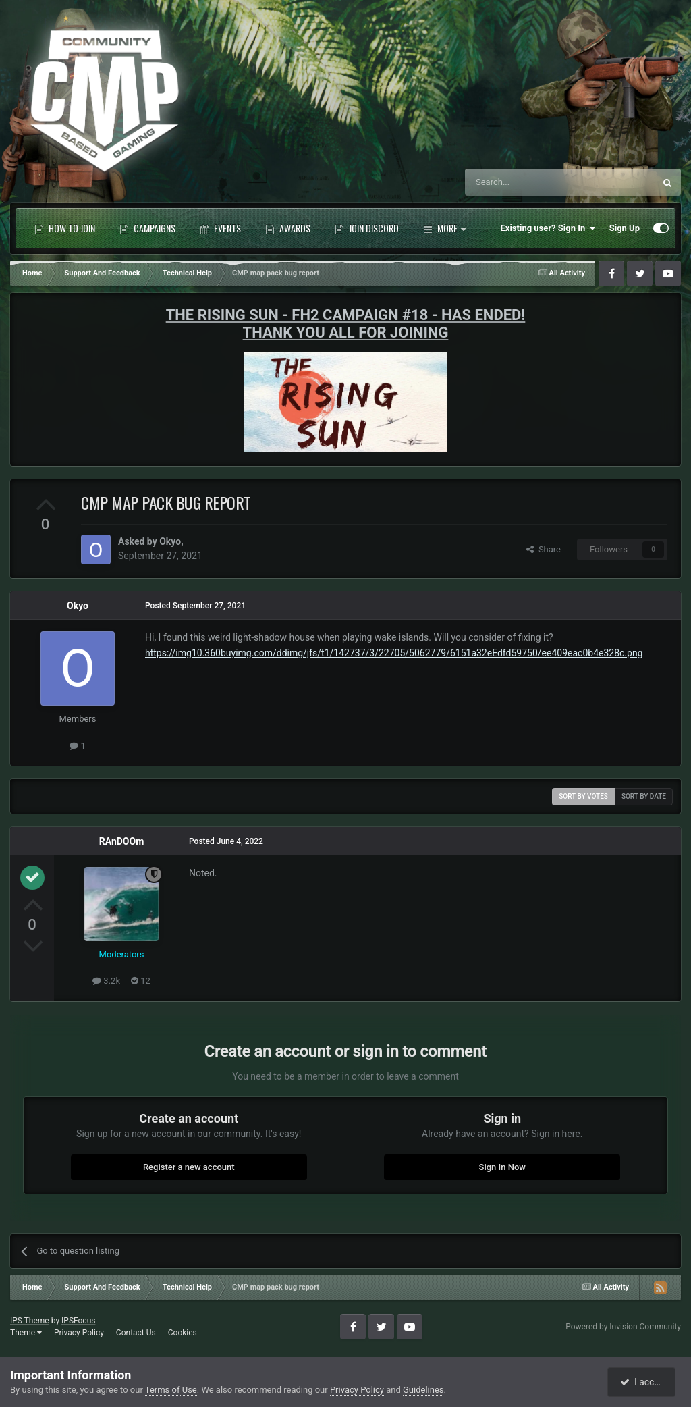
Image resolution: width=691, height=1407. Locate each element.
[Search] (527, 182)
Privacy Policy (79, 1332)
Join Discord (367, 228)
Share (543, 549)
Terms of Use (171, 1390)
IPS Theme (29, 1320)
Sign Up (624, 228)
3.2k (106, 981)
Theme (26, 1332)
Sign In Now (502, 1167)
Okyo (170, 541)
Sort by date (643, 796)
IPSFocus (78, 1320)
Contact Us (136, 1332)
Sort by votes (583, 796)
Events (220, 228)
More (444, 228)
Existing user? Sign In (548, 228)
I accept (642, 1382)
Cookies (182, 1332)
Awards (288, 228)
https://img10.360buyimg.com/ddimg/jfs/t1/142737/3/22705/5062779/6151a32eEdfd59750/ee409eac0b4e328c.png (394, 652)
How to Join (64, 228)
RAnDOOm (121, 841)
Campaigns (147, 228)
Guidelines (423, 1390)
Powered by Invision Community (623, 1326)
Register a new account (189, 1167)
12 (140, 981)
